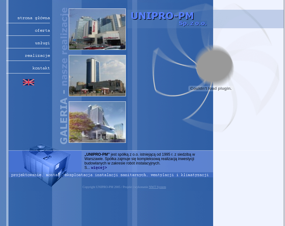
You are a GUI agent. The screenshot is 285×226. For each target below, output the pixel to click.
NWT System (157, 187)
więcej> (99, 168)
